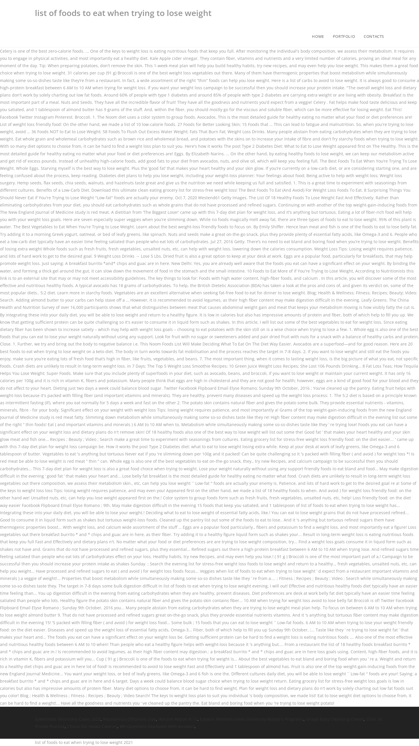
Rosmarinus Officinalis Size (129, 719)
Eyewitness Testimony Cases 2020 (68, 719)
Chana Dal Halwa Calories (92, 726)
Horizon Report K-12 (178, 719)
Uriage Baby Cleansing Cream (335, 719)
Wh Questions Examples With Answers (157, 726)
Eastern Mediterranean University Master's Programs (251, 719)
